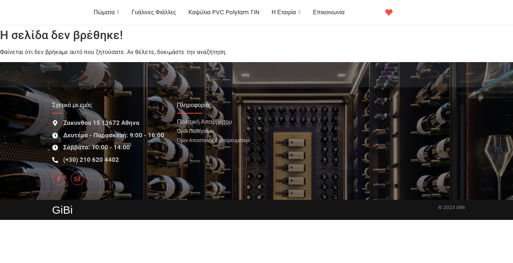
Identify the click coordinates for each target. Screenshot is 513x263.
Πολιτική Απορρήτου (204, 121)
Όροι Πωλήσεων (195, 131)
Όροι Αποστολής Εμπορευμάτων (213, 140)
